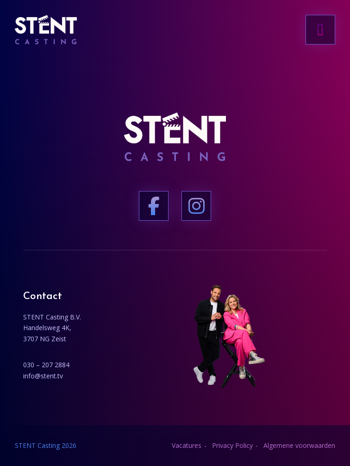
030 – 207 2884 (46, 364)
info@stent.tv (43, 375)
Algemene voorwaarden (299, 445)
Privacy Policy (232, 445)
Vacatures (186, 445)
